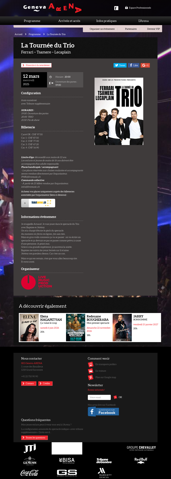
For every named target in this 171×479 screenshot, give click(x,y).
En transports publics (105, 364)
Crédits (46, 383)
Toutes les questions (35, 437)
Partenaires (131, 28)
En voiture (100, 370)
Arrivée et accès (69, 21)
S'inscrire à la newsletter (38, 65)
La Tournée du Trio (56, 34)
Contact (30, 383)
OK (120, 397)
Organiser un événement (102, 28)
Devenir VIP (153, 28)
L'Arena (144, 21)
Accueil (18, 34)
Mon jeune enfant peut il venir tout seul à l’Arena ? (46, 424)
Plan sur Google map (105, 377)
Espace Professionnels (138, 7)
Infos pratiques (106, 21)
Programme (32, 21)
